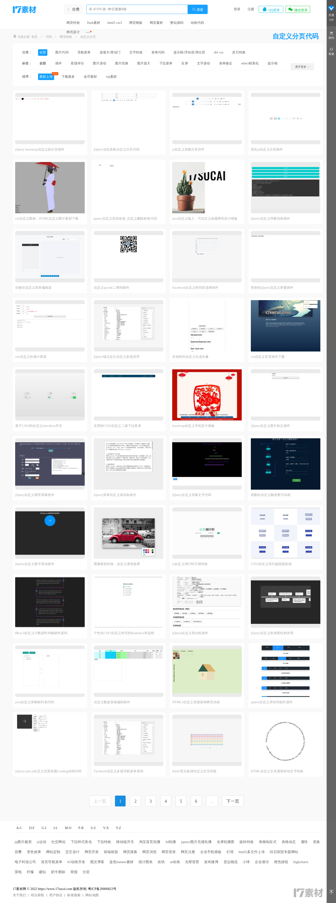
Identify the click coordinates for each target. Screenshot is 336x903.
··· (88, 32)
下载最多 (68, 76)
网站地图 (92, 895)
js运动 (41, 842)
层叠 (18, 852)
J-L (55, 828)
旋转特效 (246, 842)
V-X (106, 828)
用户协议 (56, 895)
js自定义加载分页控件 (188, 149)
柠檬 (30, 872)
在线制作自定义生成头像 (190, 356)
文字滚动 (203, 63)
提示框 (273, 63)
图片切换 (121, 63)
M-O (68, 828)
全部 (42, 52)
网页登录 (169, 852)
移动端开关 (125, 842)
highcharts (300, 862)
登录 (237, 9)
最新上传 (46, 76)
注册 (251, 9)
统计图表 (146, 862)
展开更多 (302, 66)
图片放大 (143, 63)
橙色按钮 (281, 862)
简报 (73, 872)
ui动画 (175, 862)
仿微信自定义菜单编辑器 (33, 287)
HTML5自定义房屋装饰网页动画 (196, 702)
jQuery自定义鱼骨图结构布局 (272, 633)
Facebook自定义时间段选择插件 (195, 287)
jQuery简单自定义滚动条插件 (115, 495)
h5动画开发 (76, 862)
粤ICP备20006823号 (102, 889)
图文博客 (97, 862)
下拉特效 (104, 842)
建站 (42, 872)
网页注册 (188, 852)
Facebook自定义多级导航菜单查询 (118, 771)
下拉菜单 (166, 63)
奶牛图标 (58, 872)
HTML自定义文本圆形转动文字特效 (277, 771)
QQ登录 (271, 9)
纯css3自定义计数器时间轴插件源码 (41, 633)
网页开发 (92, 852)
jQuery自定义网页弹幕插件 (34, 495)
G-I (44, 828)
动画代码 (197, 23)
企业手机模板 (210, 852)
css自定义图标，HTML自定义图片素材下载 (46, 218)
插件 (58, 63)
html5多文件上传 (252, 852)
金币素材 (90, 76)
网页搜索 (130, 852)
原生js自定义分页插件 (267, 149)
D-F (32, 828)
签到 (331, 35)
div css (219, 52)
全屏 (184, 63)
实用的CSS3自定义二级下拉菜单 (117, 426)
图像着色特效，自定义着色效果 (117, 564)
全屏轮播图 (225, 842)
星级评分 (77, 63)
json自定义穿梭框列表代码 (34, 702)
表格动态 (289, 842)
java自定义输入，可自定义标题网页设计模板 (205, 218)
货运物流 (231, 862)
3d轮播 (170, 842)
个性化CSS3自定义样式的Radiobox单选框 (124, 633)
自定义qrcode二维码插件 (112, 287)
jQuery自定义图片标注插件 (270, 426)
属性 (304, 842)
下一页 (232, 801)
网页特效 (73, 23)
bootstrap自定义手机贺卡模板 (193, 426)
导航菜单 (84, 52)
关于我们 (19, 895)
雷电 (18, 872)
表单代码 (158, 52)
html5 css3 (114, 23)
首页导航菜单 (51, 862)
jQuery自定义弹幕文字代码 (191, 495)
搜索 (197, 9)
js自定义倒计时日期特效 (190, 564)
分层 (86, 872)
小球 (246, 862)
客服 (331, 51)
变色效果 (34, 852)
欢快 (161, 862)
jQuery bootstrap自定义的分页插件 (39, 149)
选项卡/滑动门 (110, 52)
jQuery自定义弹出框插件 (190, 633)
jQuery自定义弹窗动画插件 (270, 218)
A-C (19, 828)
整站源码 (176, 23)
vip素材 (111, 76)
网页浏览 (149, 852)
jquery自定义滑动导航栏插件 (272, 702)
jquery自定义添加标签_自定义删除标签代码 (125, 218)
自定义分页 (88, 37)
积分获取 (37, 895)
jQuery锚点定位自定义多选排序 (117, 356)
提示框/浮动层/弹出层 (189, 52)
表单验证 (225, 63)
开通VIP (331, 13)
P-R (81, 828)
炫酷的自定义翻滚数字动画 (270, 495)
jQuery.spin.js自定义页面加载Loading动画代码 (48, 771)
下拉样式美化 (81, 842)
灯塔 (230, 852)
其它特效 (238, 52)
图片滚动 (99, 63)
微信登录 (298, 9)
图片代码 (62, 52)
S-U (93, 828)
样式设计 (73, 32)
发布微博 (211, 862)
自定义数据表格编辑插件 (112, 702)
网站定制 (53, 852)
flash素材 (93, 23)
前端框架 (111, 852)
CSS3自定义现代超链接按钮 (271, 564)
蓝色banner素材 (121, 862)
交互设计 (72, 852)
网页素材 (156, 23)
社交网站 (58, 842)
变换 (316, 842)
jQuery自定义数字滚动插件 (34, 564)
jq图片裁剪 (23, 842)
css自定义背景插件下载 (268, 356)
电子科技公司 (25, 862)
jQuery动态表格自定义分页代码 (117, 149)
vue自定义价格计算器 (30, 356)
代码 (49, 37)
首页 (35, 37)
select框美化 (250, 63)
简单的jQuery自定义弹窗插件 (272, 287)
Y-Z (118, 828)
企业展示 (262, 862)
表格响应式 (267, 842)
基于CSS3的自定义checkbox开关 (38, 426)
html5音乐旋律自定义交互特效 (194, 771)
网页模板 (136, 23)
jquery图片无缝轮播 (196, 842)
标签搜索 (73, 895)
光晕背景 (192, 862)
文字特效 (136, 52)
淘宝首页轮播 (149, 842)
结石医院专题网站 (284, 852)
